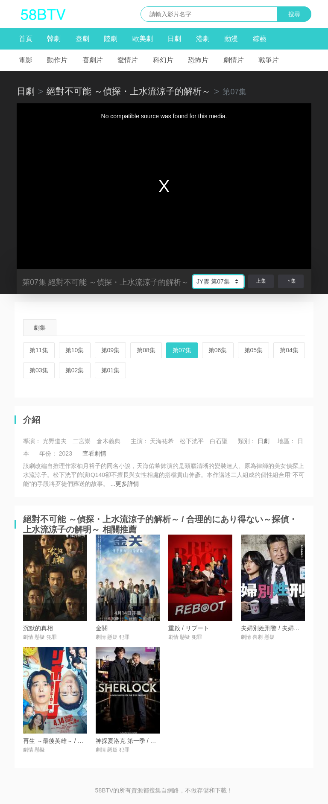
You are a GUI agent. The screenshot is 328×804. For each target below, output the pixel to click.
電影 (25, 60)
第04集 (289, 350)
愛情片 (127, 60)
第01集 (110, 370)
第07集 (182, 350)
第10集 (74, 350)
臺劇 (82, 38)
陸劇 (110, 38)
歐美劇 (142, 38)
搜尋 (294, 14)
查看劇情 (94, 453)
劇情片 (233, 60)
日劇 (174, 38)
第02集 (74, 370)
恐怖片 (198, 60)
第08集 (146, 350)
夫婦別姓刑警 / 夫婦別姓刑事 (279, 628)
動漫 (231, 38)
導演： (32, 441)
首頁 (25, 38)
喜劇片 (92, 60)
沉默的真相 (38, 628)
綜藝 (259, 38)
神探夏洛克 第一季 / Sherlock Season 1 (148, 740)
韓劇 (54, 38)
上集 (261, 281)
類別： (247, 441)
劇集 (40, 327)
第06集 (217, 350)
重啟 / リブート (188, 628)
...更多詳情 (125, 483)
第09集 (110, 350)
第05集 (253, 350)
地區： (287, 441)
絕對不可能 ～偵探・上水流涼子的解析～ (129, 91)
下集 (291, 281)
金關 (102, 628)
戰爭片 (268, 60)
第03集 (38, 370)
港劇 (203, 38)
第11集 (38, 350)
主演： (140, 441)
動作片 (57, 60)
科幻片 (163, 60)
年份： (48, 453)
